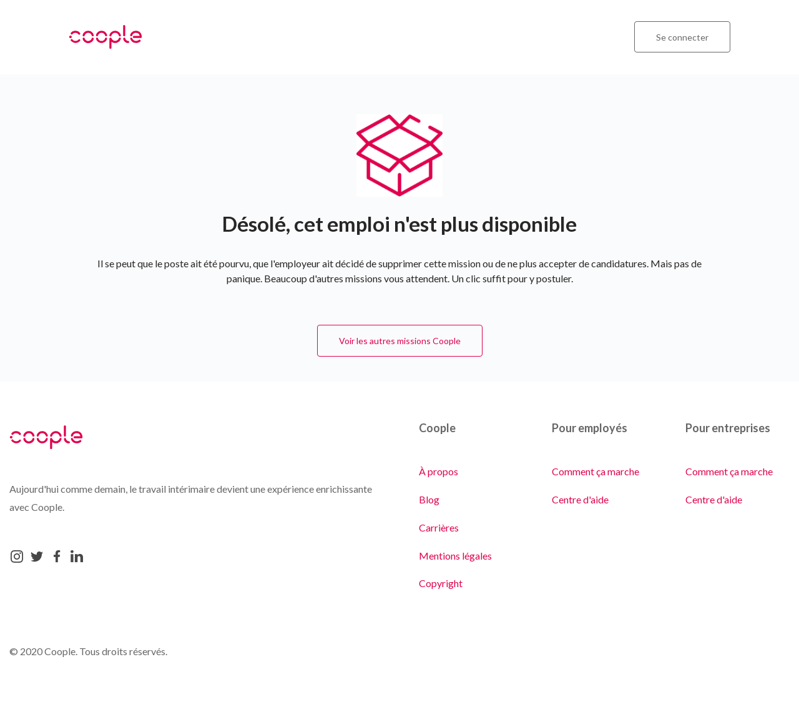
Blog (429, 499)
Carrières (439, 527)
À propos (438, 471)
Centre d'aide (580, 499)
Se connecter (682, 37)
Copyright (441, 583)
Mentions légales (455, 555)
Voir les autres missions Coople (400, 340)
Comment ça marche (595, 471)
